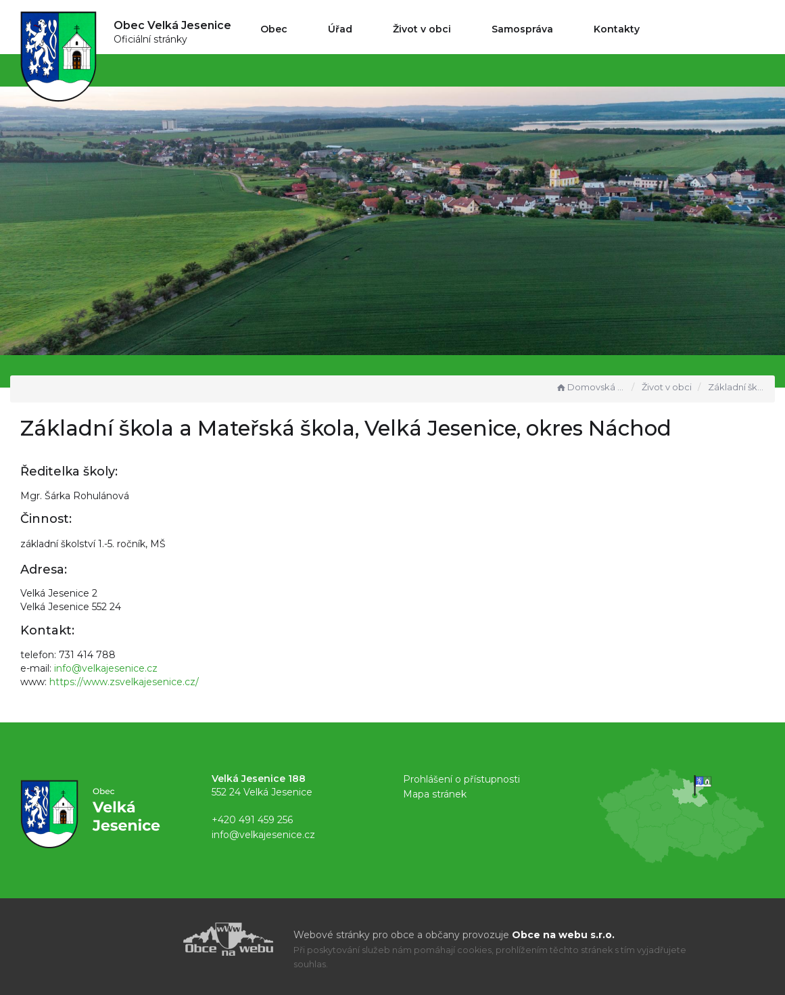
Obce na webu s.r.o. (563, 935)
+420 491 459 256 (252, 820)
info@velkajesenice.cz (106, 668)
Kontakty (617, 29)
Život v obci (422, 29)
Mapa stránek (435, 794)
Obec (273, 29)
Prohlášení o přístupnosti (461, 779)
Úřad (340, 29)
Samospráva (522, 29)
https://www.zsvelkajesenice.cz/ (124, 682)
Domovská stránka (590, 386)
